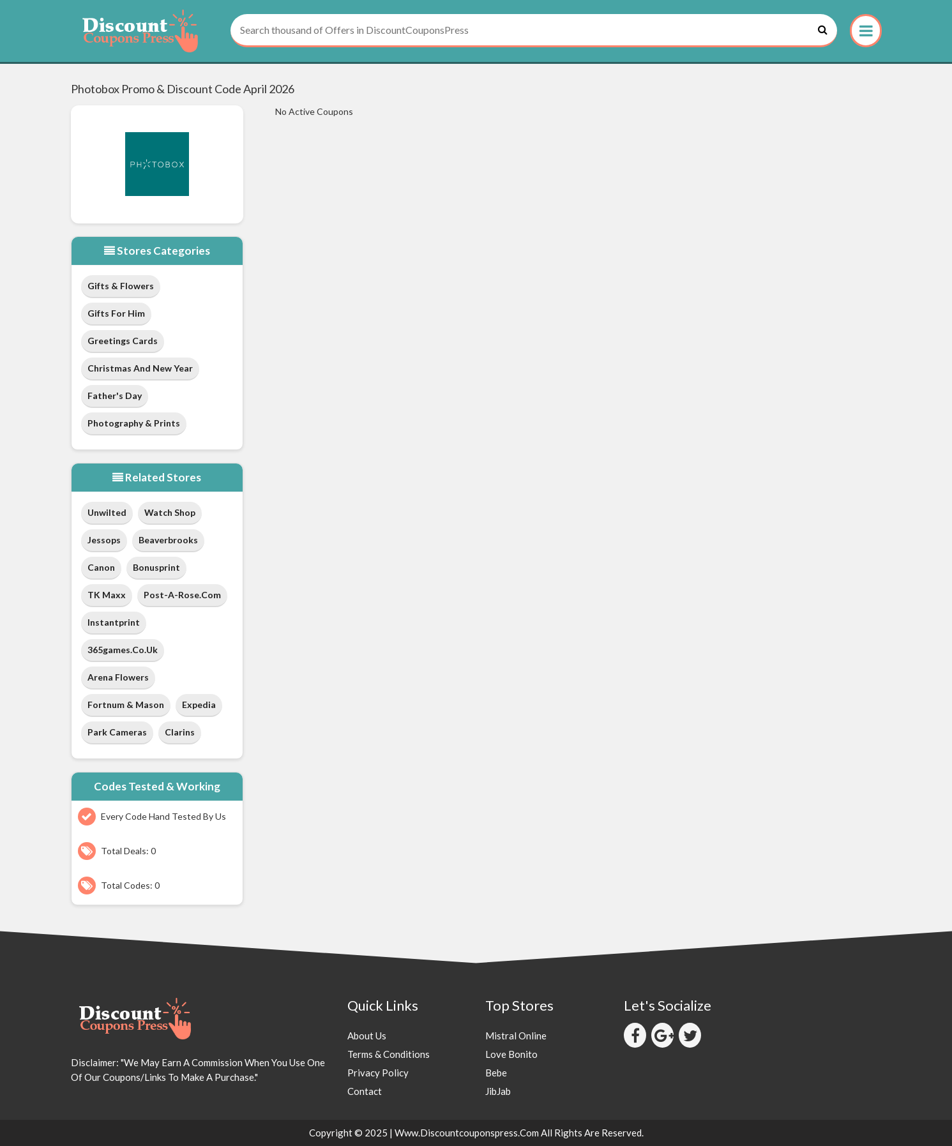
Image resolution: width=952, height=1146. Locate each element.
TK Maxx (106, 594)
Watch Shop (169, 512)
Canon (101, 567)
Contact (364, 1091)
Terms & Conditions (388, 1054)
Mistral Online (516, 1035)
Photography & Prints (133, 423)
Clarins (180, 732)
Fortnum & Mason (125, 704)
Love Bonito (511, 1054)
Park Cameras (117, 732)
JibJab (498, 1091)
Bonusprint (156, 567)
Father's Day (114, 395)
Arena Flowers (118, 677)
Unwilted (106, 512)
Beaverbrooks (168, 539)
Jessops (104, 539)
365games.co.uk (122, 649)
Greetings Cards (122, 340)
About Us (366, 1035)
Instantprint (113, 622)
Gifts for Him (116, 313)
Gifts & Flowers (120, 285)
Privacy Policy (378, 1072)
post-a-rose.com (182, 594)
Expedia (199, 704)
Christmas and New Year (140, 368)
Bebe (496, 1072)
